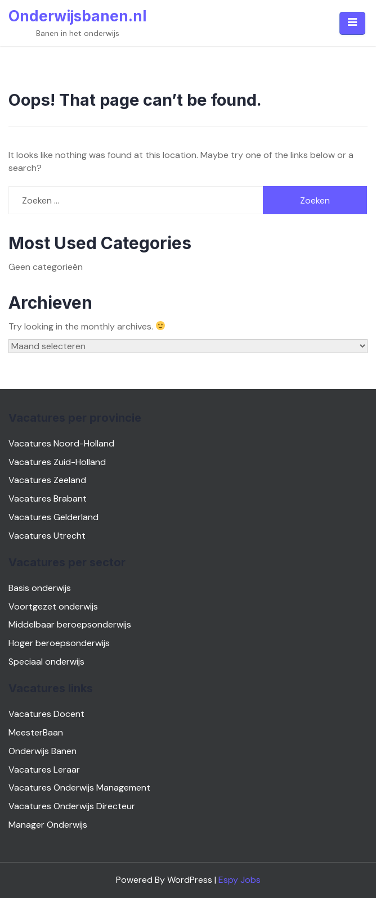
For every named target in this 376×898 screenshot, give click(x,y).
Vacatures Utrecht (47, 535)
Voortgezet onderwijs (53, 606)
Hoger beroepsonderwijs (59, 643)
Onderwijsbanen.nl (77, 16)
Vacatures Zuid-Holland (57, 462)
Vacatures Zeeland (47, 480)
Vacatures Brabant (47, 498)
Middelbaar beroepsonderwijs (69, 624)
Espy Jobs (239, 880)
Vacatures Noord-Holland (61, 443)
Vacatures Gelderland (53, 517)
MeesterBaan (35, 732)
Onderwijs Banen (42, 751)
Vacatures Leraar (44, 769)
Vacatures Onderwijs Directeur (71, 806)
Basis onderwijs (39, 588)
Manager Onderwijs (47, 825)
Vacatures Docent (46, 714)
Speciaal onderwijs (46, 661)
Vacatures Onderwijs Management (79, 787)
